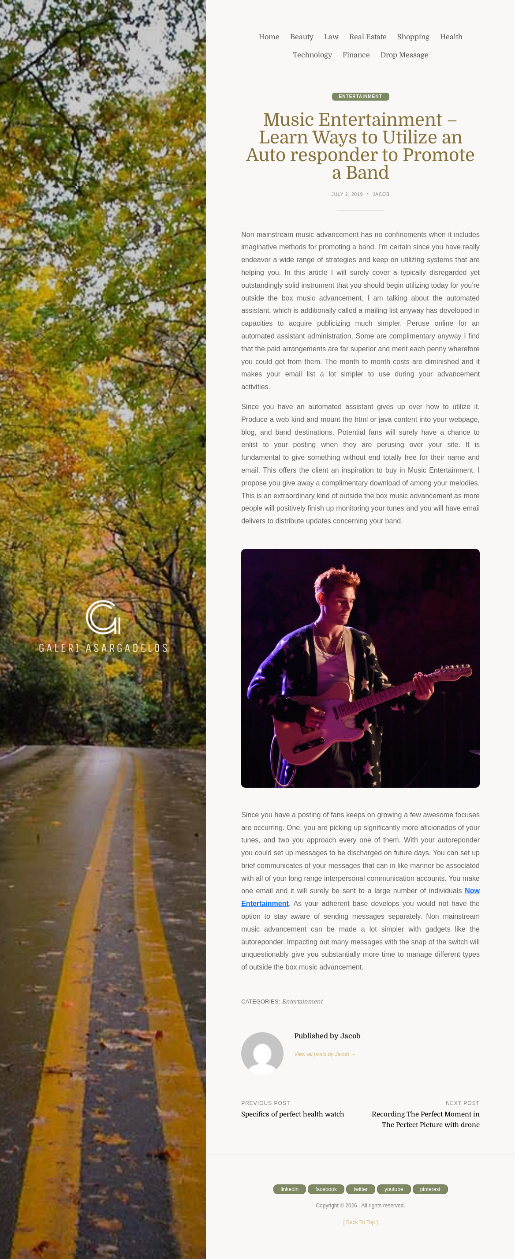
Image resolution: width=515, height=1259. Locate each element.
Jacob (381, 194)
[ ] (360, 1222)
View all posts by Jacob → (325, 1054)
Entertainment (360, 96)
